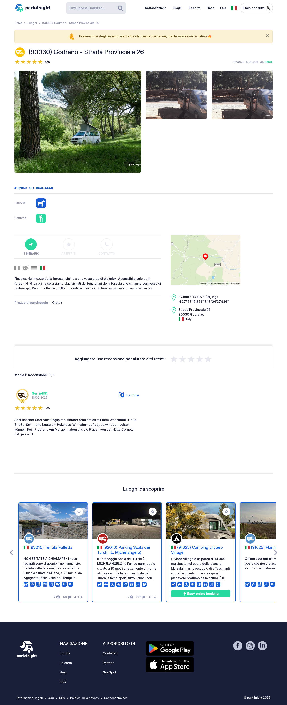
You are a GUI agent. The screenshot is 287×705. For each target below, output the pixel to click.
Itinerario (31, 246)
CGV (62, 698)
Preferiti (68, 246)
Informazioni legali (30, 698)
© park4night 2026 (257, 697)
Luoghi (177, 8)
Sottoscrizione (155, 8)
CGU (51, 698)
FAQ (223, 8)
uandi (269, 62)
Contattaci (110, 653)
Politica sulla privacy (84, 698)
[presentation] (11, 552)
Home (18, 23)
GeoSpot (109, 672)
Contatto (106, 246)
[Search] (96, 8)
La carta (195, 8)
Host (210, 8)
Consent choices (116, 698)
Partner (108, 663)
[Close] (267, 35)
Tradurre (129, 395)
